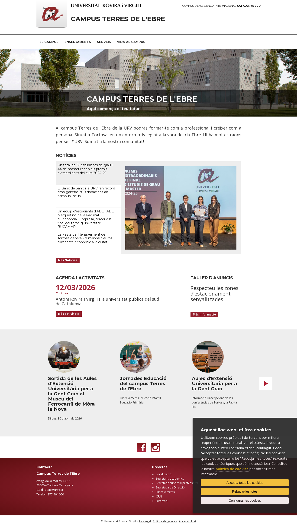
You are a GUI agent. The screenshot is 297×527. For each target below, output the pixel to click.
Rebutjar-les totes (245, 491)
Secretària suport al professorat (177, 483)
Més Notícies (67, 260)
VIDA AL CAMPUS (131, 42)
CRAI (159, 496)
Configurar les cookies (245, 500)
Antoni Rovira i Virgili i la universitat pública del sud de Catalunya (107, 301)
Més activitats (68, 314)
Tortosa (62, 293)
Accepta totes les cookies (244, 483)
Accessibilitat (187, 521)
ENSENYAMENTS (78, 42)
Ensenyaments (165, 492)
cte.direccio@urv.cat (49, 490)
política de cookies (232, 468)
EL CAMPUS (48, 42)
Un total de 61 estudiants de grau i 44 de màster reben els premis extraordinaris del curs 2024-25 (85, 169)
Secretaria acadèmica (170, 479)
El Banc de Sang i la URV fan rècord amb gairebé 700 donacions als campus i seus (86, 192)
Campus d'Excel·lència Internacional (221, 6)
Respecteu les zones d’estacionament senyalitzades (214, 293)
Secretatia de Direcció (170, 487)
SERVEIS (104, 42)
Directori (162, 501)
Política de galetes (165, 521)
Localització (163, 474)
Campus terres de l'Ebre (142, 99)
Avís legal (145, 521)
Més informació (204, 314)
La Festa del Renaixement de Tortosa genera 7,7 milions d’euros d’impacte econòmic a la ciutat (85, 238)
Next (265, 383)
